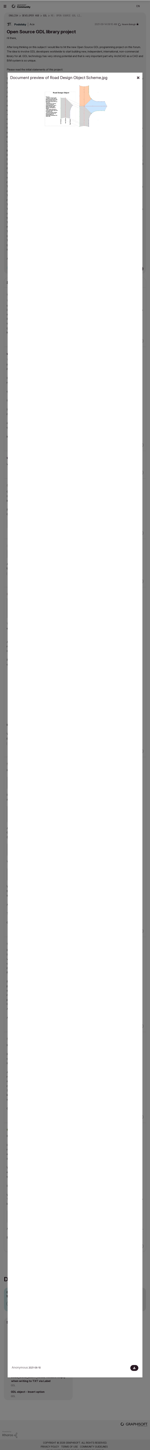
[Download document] (134, 1368)
